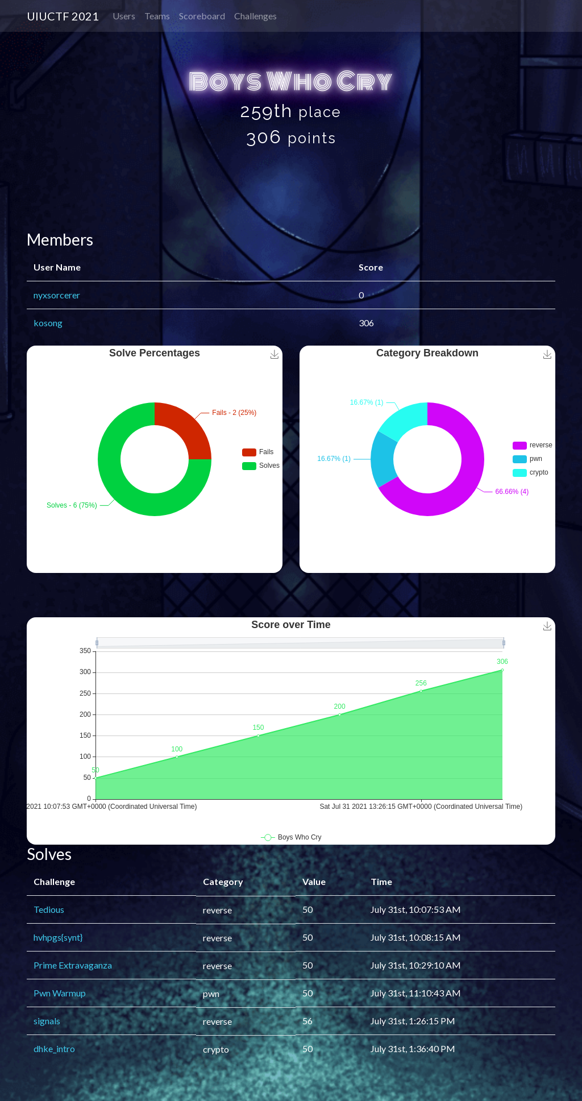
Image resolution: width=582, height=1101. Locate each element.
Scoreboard (202, 15)
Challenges (255, 15)
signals (47, 1020)
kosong (48, 322)
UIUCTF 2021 (63, 16)
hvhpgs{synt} (58, 937)
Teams (157, 15)
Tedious (49, 909)
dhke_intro (54, 1048)
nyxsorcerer (57, 294)
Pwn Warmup (60, 992)
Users (124, 15)
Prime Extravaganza (73, 964)
